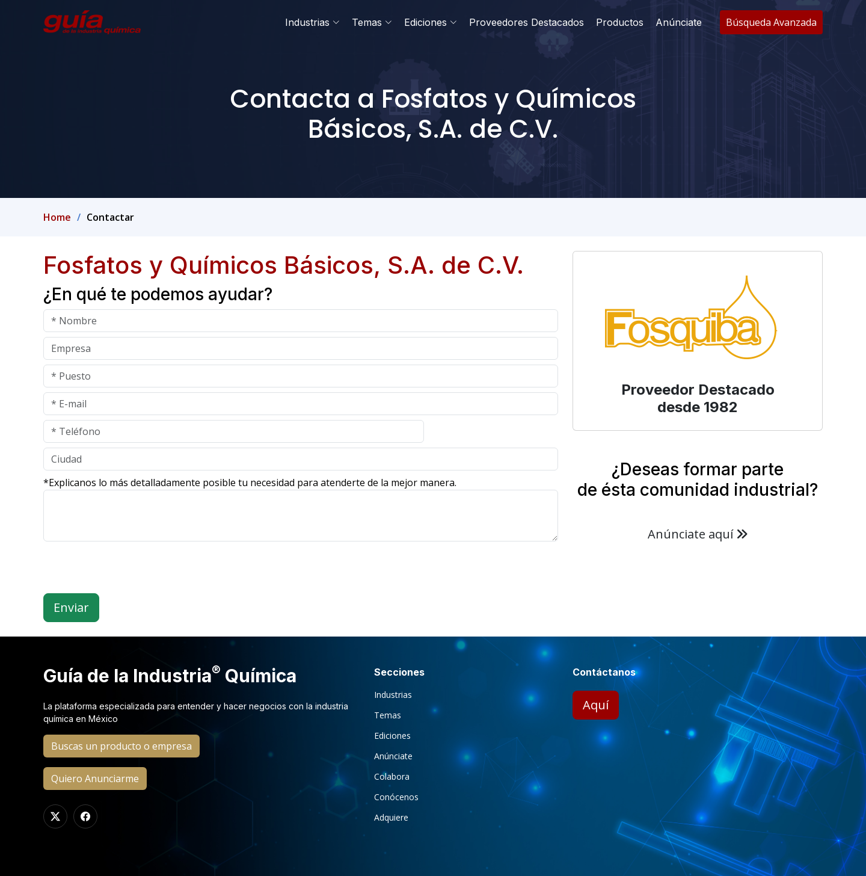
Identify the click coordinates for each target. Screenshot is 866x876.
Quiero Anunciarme (95, 778)
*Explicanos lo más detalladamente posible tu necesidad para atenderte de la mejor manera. (249, 482)
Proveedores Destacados (526, 22)
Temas (387, 715)
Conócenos (396, 797)
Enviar (71, 607)
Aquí (596, 705)
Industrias (393, 695)
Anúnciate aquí (698, 534)
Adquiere (391, 817)
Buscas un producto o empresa (121, 746)
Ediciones (392, 736)
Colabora (392, 777)
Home (57, 217)
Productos (619, 22)
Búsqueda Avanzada (771, 22)
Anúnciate (679, 22)
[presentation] (134, 569)
